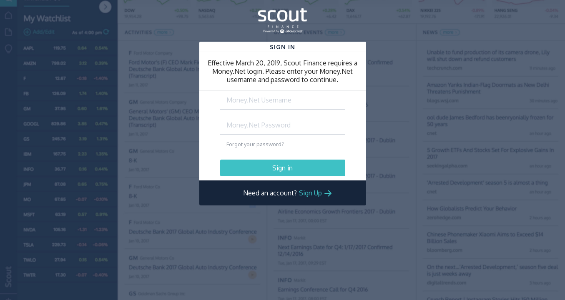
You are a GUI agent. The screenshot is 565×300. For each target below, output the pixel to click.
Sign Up (310, 193)
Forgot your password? (255, 144)
